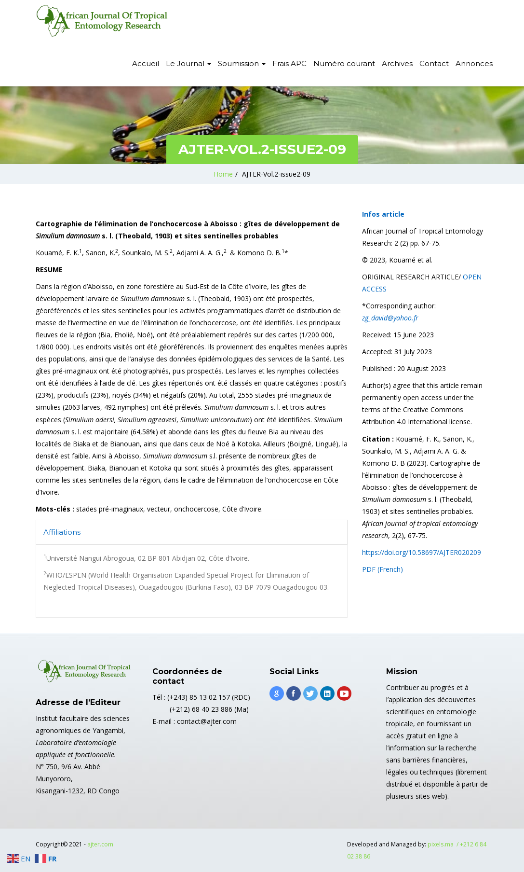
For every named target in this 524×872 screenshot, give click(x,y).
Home (223, 174)
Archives (397, 63)
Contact (434, 63)
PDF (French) (383, 569)
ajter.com (100, 844)
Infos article (383, 214)
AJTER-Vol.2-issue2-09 (276, 174)
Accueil (145, 63)
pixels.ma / (444, 844)
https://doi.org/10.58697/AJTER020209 (421, 552)
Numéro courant (344, 63)
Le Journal (188, 63)
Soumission (242, 63)
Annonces (474, 63)
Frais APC (289, 63)
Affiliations (62, 532)
